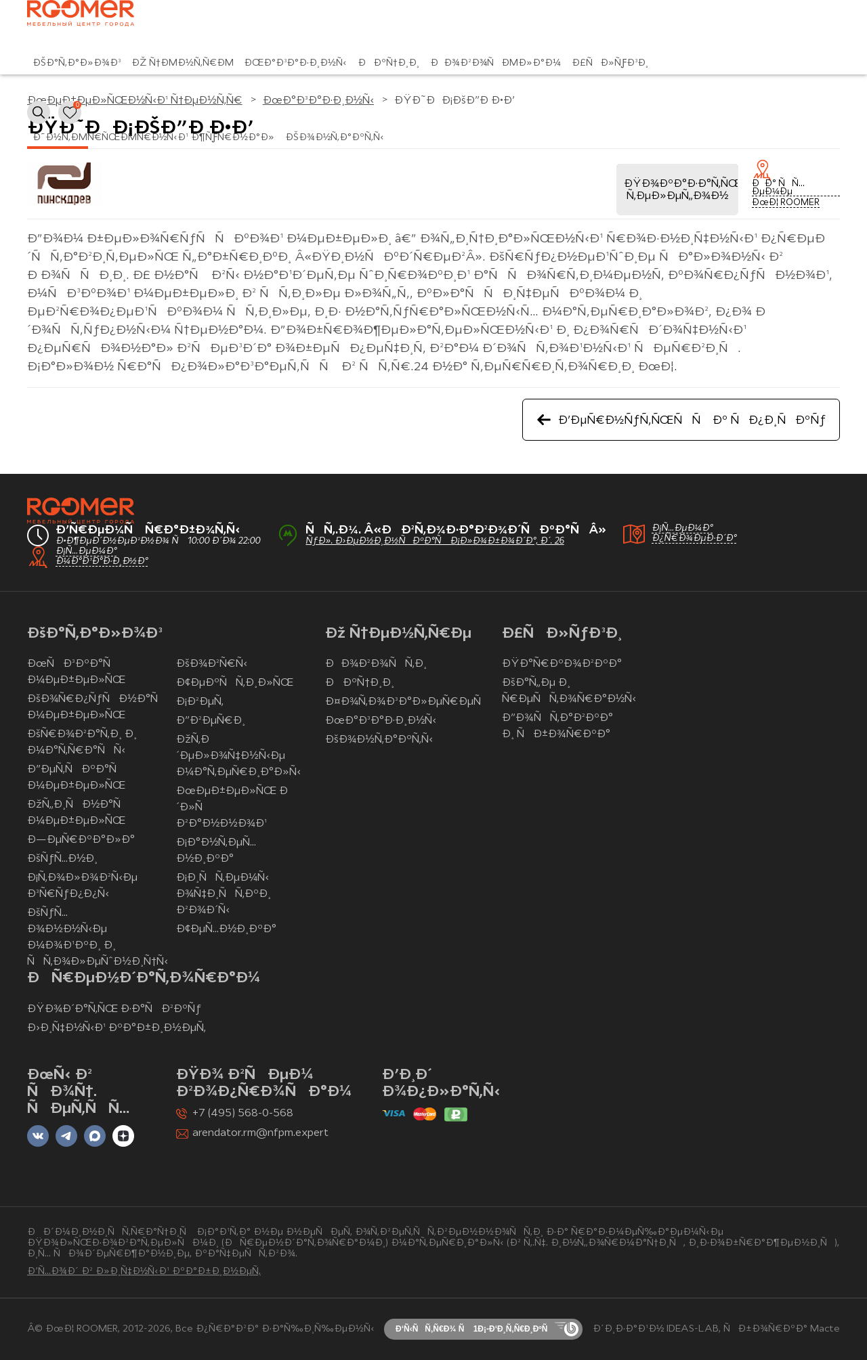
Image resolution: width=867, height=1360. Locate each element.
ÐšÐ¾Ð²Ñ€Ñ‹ (211, 664)
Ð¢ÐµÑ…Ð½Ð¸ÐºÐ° (226, 929)
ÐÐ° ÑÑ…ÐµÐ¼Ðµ (778, 188)
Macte (825, 1329)
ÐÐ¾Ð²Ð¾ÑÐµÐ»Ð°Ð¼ (495, 63)
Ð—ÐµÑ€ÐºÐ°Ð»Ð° (81, 840)
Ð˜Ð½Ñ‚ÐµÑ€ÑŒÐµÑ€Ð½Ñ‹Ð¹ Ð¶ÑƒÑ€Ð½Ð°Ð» (153, 138)
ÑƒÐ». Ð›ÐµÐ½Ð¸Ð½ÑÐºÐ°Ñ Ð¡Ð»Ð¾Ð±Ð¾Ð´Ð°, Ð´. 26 (434, 541)
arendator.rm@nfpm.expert (260, 1133)
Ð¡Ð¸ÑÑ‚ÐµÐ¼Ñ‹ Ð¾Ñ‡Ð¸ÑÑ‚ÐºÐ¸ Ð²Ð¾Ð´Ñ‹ (223, 894)
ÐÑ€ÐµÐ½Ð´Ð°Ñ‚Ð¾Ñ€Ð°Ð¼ (143, 978)
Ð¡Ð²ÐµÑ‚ (200, 702)
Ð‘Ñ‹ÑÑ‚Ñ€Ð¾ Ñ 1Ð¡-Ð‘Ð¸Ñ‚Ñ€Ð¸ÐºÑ (475, 1329)
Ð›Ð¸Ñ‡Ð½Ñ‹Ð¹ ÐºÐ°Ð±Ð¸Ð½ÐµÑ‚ (116, 1028)
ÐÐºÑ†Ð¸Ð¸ (388, 63)
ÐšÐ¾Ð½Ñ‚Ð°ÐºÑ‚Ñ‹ (334, 138)
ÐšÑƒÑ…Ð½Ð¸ (62, 859)
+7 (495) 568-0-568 (242, 1113)
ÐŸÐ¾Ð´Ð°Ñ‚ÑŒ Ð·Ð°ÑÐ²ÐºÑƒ (114, 1009)
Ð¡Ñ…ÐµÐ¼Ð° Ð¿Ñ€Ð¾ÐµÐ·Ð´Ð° (694, 533)
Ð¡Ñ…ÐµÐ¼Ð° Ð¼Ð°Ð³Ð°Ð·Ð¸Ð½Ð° (102, 556)
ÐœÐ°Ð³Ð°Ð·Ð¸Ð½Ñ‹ (295, 63)
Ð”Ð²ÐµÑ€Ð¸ (210, 721)
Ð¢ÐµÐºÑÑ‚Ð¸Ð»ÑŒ (234, 683)
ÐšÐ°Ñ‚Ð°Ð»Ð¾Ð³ (77, 63)
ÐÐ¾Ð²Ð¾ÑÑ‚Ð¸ (376, 664)
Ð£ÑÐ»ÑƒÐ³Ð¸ (610, 63)
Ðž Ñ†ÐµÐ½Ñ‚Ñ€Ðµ (182, 63)
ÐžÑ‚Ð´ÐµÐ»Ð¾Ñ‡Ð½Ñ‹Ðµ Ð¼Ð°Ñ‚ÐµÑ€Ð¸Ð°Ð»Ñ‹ (238, 756)
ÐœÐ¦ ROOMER (786, 203)
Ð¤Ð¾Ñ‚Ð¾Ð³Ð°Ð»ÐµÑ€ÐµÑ (407, 702)
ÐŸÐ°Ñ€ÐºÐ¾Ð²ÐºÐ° (561, 664)
